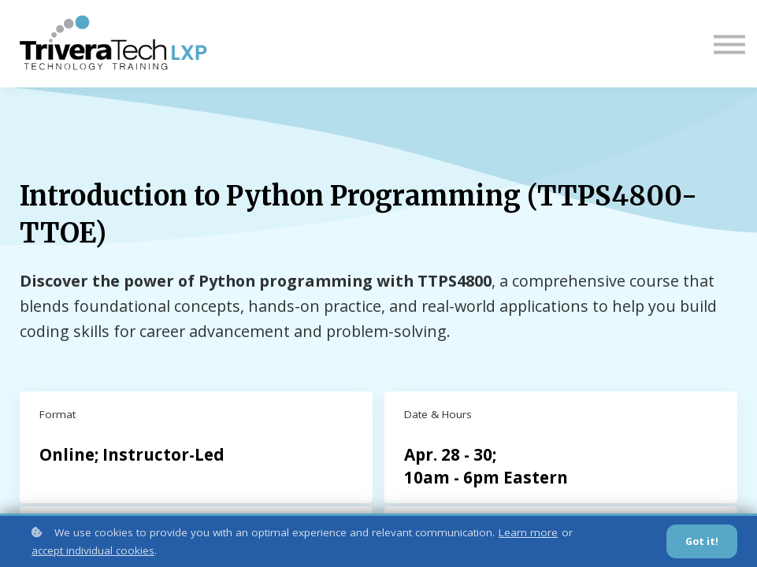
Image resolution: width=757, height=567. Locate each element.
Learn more (528, 532)
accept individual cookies (93, 550)
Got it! (701, 541)
